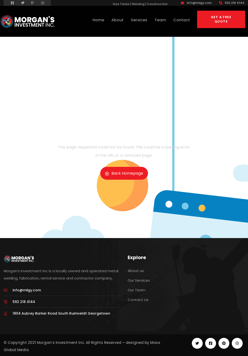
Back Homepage (124, 173)
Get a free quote (221, 19)
